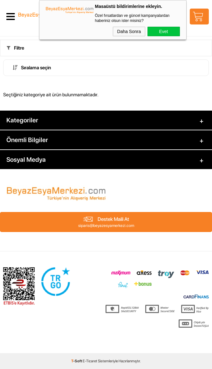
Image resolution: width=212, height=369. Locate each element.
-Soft (77, 361)
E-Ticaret (90, 361)
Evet (163, 31)
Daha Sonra (129, 31)
